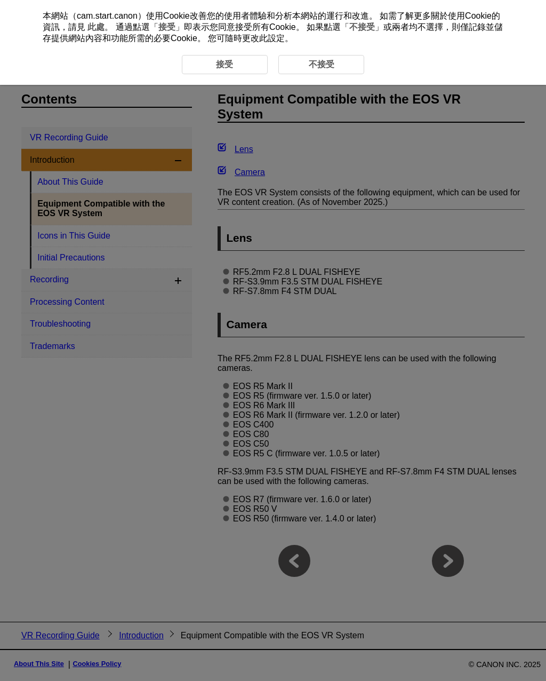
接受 (166, 26)
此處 (96, 26)
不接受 (362, 26)
